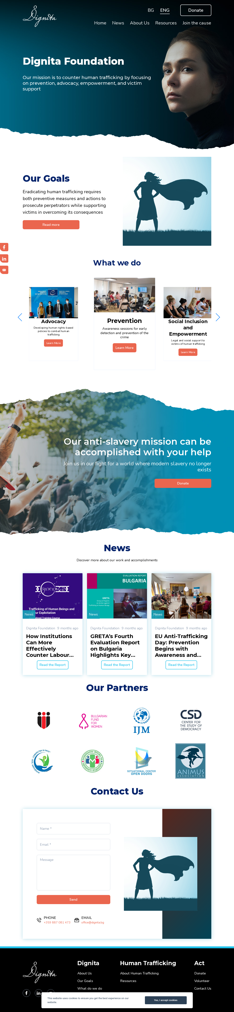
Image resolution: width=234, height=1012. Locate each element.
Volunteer (201, 981)
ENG (164, 10)
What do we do (89, 988)
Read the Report (53, 665)
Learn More (53, 343)
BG (151, 10)
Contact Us (202, 988)
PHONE (50, 917)
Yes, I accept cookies (165, 1000)
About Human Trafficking (139, 973)
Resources (128, 981)
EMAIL (86, 917)
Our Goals (85, 981)
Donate (195, 10)
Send (73, 899)
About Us (84, 973)
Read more (51, 224)
